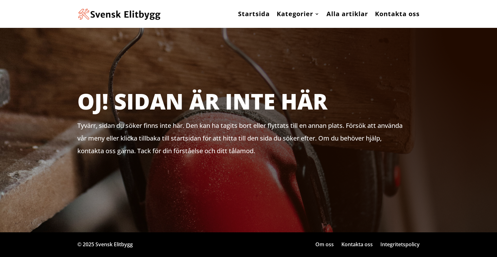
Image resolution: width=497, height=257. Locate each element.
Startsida (254, 13)
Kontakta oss (397, 13)
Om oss (324, 244)
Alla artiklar (347, 13)
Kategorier (295, 13)
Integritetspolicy (400, 244)
